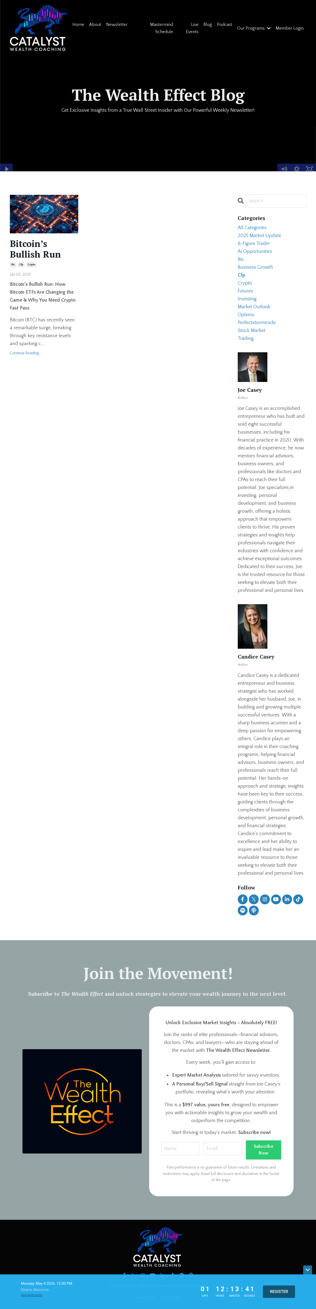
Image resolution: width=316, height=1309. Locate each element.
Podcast (224, 24)
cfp (21, 264)
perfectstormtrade (257, 322)
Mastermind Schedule (161, 28)
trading (246, 338)
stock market (251, 330)
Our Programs (254, 28)
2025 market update (259, 235)
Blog (207, 24)
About (95, 24)
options (246, 314)
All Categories (252, 227)
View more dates (31, 1295)
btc (13, 264)
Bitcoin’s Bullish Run (35, 249)
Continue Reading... (25, 353)
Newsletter (117, 24)
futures (245, 291)
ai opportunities (255, 251)
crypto (31, 264)
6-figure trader (254, 243)
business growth (255, 267)
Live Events (192, 28)
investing (247, 299)
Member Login (290, 28)
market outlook (254, 307)
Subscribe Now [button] (263, 1150)
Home (78, 24)
